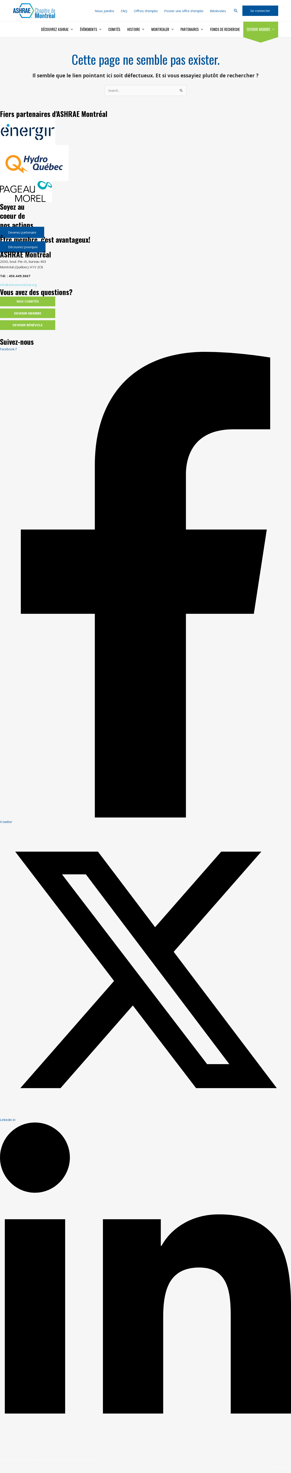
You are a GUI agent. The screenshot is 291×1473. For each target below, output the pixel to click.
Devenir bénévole (28, 326)
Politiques (279, 1468)
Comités (114, 29)
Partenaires (192, 29)
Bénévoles (218, 11)
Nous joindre (104, 11)
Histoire (135, 29)
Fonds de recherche (225, 29)
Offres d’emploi (146, 11)
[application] (70, 29)
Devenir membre (261, 29)
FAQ (124, 11)
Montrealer (162, 29)
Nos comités (27, 301)
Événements (90, 29)
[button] (236, 11)
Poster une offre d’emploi (183, 11)
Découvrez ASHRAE (57, 29)
